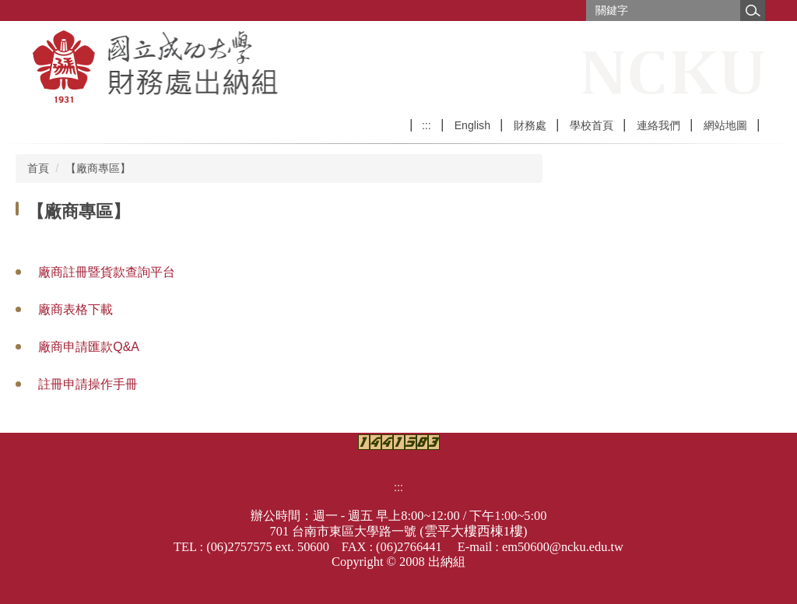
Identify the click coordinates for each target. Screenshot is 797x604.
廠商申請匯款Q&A (88, 346)
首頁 (38, 168)
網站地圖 (725, 125)
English (472, 125)
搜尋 (752, 10)
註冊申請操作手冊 (88, 384)
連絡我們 (658, 125)
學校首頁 (591, 125)
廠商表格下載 (75, 309)
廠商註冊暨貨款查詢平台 (106, 272)
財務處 (530, 125)
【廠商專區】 (98, 168)
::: (426, 125)
